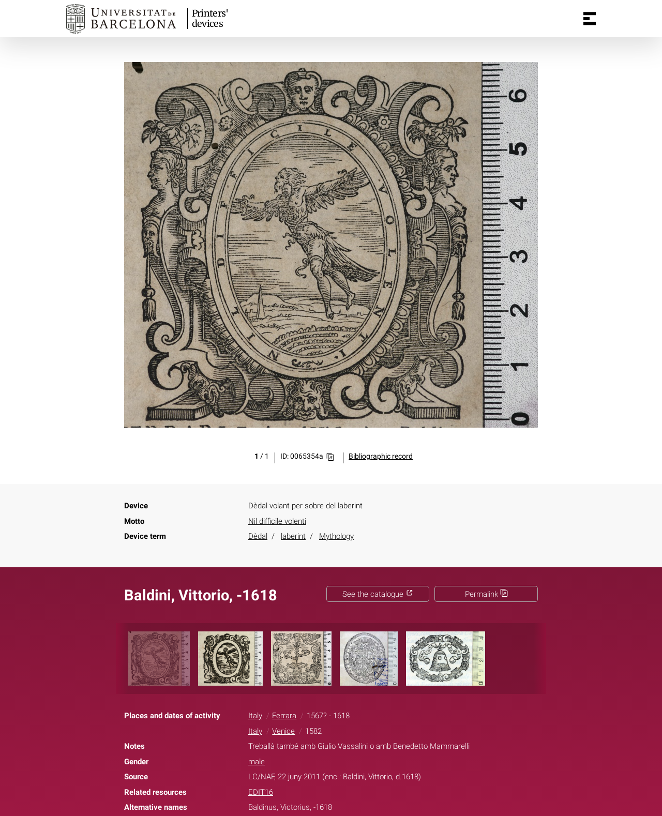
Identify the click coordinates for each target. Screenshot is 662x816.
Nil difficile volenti (277, 521)
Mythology (336, 536)
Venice (283, 731)
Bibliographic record (381, 456)
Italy (255, 715)
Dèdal (257, 536)
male (256, 761)
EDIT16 (260, 792)
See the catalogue (377, 594)
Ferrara (284, 715)
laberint (293, 536)
